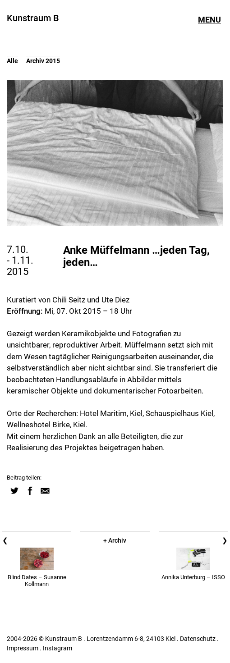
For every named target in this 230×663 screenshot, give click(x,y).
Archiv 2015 (43, 60)
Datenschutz (198, 638)
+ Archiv (114, 540)
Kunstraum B (33, 18)
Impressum (22, 648)
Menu (209, 20)
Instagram (57, 648)
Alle (12, 60)
